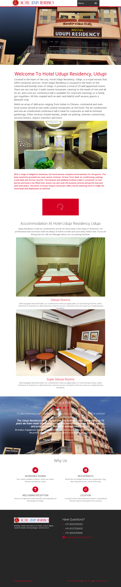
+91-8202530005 (74, 524)
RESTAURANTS (85, 476)
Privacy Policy (87, 581)
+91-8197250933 (74, 528)
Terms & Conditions (74, 581)
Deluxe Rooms (60, 300)
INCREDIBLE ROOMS (35, 476)
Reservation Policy (100, 581)
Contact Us (72, 439)
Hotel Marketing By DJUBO (23, 581)
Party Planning (51, 439)
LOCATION (85, 495)
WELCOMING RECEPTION (35, 495)
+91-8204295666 (74, 533)
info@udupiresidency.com (78, 537)
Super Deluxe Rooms (60, 379)
